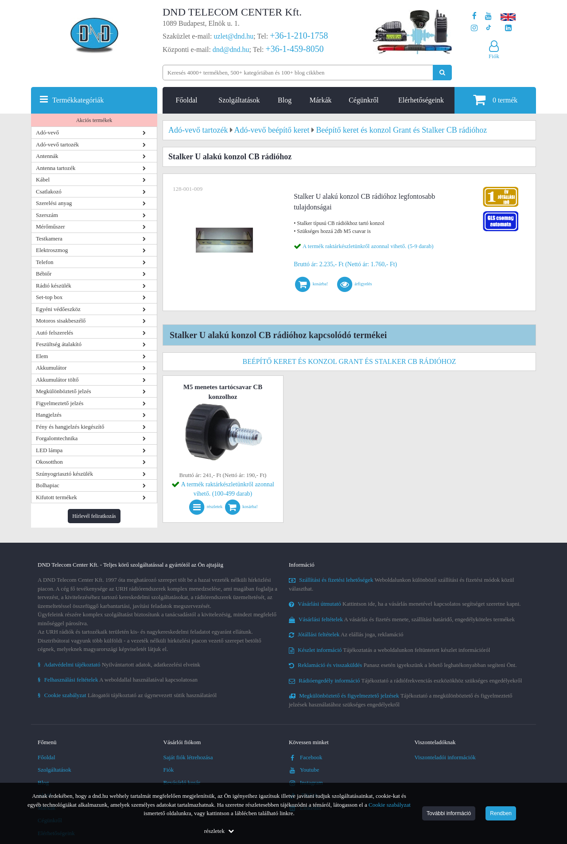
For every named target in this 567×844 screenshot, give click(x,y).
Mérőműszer (50, 226)
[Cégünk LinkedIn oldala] (508, 28)
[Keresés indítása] (442, 72)
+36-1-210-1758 (299, 35)
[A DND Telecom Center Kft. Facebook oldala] (474, 16)
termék (495, 99)
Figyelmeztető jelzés (59, 403)
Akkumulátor (51, 367)
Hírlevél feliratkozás (94, 516)
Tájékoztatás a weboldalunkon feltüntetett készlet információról (389, 650)
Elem (42, 356)
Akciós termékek (94, 120)
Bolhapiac (47, 485)
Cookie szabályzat (390, 804)
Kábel (43, 179)
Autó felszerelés (54, 332)
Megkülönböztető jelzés (63, 391)
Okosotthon (49, 461)
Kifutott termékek (56, 497)
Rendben (501, 813)
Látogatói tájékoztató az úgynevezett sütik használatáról (127, 695)
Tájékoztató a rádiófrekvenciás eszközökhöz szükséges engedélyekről (405, 680)
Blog (284, 100)
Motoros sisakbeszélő (60, 320)
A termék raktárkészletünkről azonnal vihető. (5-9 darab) (368, 246)
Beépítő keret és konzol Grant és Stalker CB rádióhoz (349, 361)
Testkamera (49, 238)
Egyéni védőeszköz (58, 309)
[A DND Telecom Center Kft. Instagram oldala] (474, 28)
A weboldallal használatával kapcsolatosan (118, 679)
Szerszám (47, 215)
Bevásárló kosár (181, 782)
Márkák (321, 100)
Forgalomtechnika (57, 438)
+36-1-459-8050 (294, 49)
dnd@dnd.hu (231, 49)
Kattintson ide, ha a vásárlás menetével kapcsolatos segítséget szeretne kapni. (405, 603)
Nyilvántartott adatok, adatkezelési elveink (119, 664)
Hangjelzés (49, 414)
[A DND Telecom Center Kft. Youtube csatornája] (488, 16)
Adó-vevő (47, 132)
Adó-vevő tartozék (57, 144)
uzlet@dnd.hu (234, 36)
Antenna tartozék (55, 168)
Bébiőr (43, 273)
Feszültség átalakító (59, 344)
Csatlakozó (49, 191)
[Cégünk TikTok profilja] (488, 28)
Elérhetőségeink (421, 100)
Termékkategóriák (78, 100)
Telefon (45, 262)
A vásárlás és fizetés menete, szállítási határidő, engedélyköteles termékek (402, 619)
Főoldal (187, 100)
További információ (449, 813)
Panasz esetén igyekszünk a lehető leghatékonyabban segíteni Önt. (403, 665)
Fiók (168, 769)
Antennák (47, 156)
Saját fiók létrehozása (188, 757)
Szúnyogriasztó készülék (64, 473)
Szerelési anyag (54, 203)
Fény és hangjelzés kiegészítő (70, 426)
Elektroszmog (52, 250)
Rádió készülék (53, 285)
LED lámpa (49, 450)
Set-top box (49, 297)
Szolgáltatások (239, 100)
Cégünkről (364, 100)
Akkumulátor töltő (57, 379)
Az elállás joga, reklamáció (346, 634)
